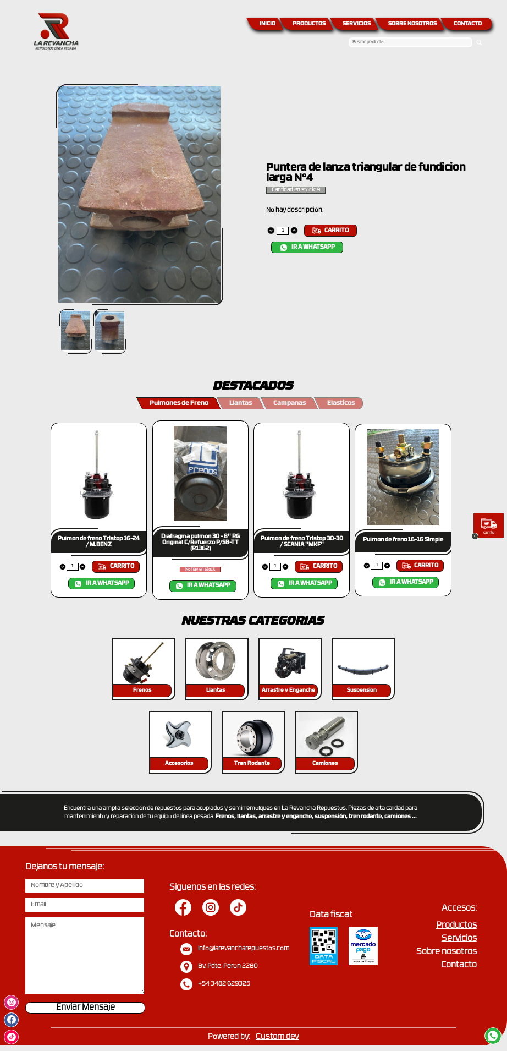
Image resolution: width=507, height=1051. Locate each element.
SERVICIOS (357, 23)
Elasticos (341, 404)
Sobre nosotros (446, 952)
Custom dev (277, 1037)
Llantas (240, 404)
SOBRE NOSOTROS (412, 23)
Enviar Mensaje (85, 1008)
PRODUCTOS (309, 23)
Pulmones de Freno (179, 404)
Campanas (289, 404)
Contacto (459, 965)
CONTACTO (468, 23)
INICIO (267, 23)
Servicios (459, 939)
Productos (456, 926)
